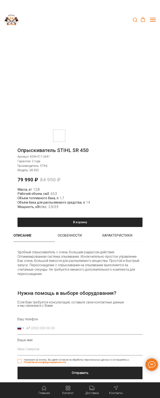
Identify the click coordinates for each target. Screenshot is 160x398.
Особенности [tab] (70, 235)
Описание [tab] (22, 235)
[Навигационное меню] (153, 20)
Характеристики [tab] (117, 235)
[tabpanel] (80, 265)
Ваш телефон (28, 319)
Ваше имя (25, 340)
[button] (135, 19)
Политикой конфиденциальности (45, 362)
